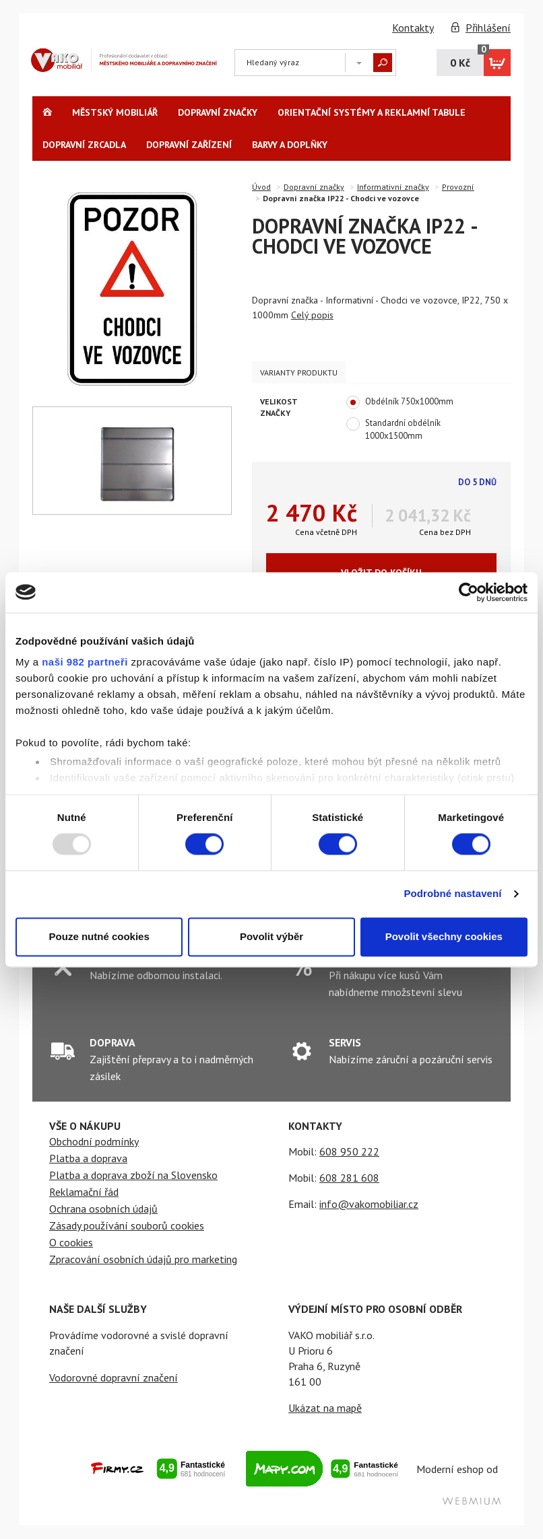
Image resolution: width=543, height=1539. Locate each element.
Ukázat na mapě (325, 1408)
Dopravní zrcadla (84, 145)
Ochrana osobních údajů (103, 1208)
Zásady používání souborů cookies (126, 1225)
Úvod (261, 187)
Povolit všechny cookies (444, 936)
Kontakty (413, 27)
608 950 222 (349, 1151)
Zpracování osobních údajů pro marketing (143, 1259)
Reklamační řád (84, 1191)
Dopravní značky (217, 112)
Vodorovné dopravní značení (113, 1377)
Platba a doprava (88, 1158)
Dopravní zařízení (189, 145)
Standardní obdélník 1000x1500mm (393, 429)
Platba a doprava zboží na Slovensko (133, 1175)
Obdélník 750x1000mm (399, 402)
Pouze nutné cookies (99, 936)
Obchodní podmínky (94, 1141)
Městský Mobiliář (115, 112)
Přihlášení (488, 27)
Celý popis (312, 315)
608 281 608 (349, 1177)
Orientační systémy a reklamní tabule (372, 112)
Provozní (458, 187)
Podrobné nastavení (452, 894)
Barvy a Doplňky (289, 145)
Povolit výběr (271, 936)
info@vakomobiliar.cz (368, 1204)
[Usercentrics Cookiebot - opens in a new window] (469, 592)
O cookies (71, 1242)
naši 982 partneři (85, 662)
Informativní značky (393, 187)
